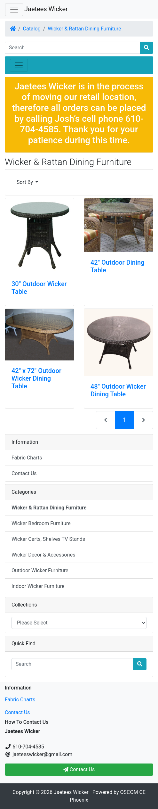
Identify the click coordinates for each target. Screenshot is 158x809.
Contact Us (24, 473)
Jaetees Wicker (46, 9)
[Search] (72, 48)
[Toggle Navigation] (14, 9)
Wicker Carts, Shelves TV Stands (48, 539)
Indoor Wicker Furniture (38, 586)
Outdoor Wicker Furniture (40, 570)
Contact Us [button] (79, 769)
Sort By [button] (25, 182)
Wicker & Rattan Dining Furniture (84, 29)
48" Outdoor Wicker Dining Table (118, 390)
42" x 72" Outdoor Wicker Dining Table (36, 378)
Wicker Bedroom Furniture (41, 523)
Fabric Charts (27, 458)
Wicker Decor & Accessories (43, 555)
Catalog (32, 29)
